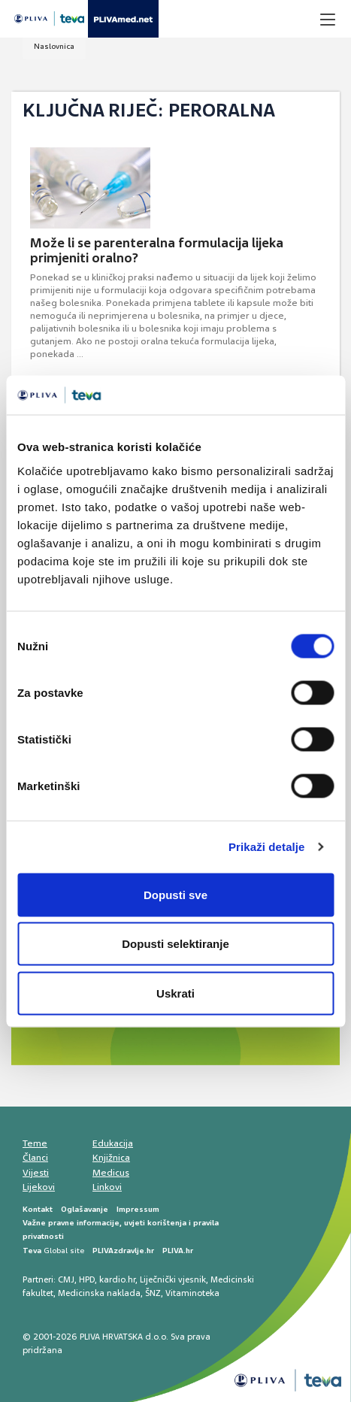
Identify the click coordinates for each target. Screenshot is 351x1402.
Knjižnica (111, 1158)
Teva (32, 1250)
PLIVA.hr (177, 1250)
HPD (87, 1279)
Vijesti (36, 1173)
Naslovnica (54, 46)
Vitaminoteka (192, 1293)
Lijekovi (39, 1187)
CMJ (66, 1279)
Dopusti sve (175, 894)
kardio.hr (117, 1279)
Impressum (137, 1209)
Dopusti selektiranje (175, 943)
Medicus (110, 1173)
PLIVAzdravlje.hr (123, 1250)
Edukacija (112, 1143)
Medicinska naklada (99, 1293)
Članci (35, 1158)
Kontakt (38, 1209)
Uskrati (175, 992)
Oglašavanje (84, 1209)
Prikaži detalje (266, 846)
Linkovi (107, 1187)
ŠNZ (153, 1293)
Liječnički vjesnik (173, 1279)
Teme (35, 1143)
